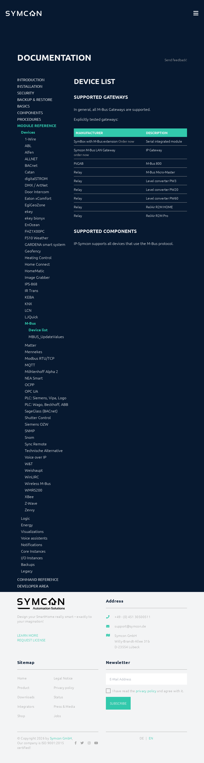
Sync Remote (36, 443)
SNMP (30, 430)
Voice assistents (34, 537)
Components (30, 112)
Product (23, 687)
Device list (38, 330)
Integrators (25, 706)
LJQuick (31, 316)
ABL (28, 145)
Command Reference (37, 579)
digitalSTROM (36, 178)
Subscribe (118, 703)
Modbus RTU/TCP (39, 358)
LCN (28, 310)
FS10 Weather (36, 237)
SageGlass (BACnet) (41, 410)
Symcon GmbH (61, 738)
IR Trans (31, 290)
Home (22, 678)
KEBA (29, 297)
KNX (28, 303)
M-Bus (30, 323)
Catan (29, 171)
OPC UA (31, 391)
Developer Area (33, 585)
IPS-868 (31, 283)
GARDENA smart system (45, 244)
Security (25, 92)
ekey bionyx (35, 218)
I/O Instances (32, 557)
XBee (29, 496)
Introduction (31, 79)
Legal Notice (63, 678)
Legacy (27, 570)
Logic (25, 518)
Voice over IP (35, 457)
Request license (31, 640)
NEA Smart (34, 378)
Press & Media (64, 706)
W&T (29, 463)
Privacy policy (64, 687)
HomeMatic (34, 270)
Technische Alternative (44, 450)
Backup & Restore (34, 99)
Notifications (31, 544)
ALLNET (31, 158)
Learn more (27, 635)
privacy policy (146, 690)
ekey (29, 211)
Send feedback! (176, 59)
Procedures (29, 119)
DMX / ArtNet (36, 185)
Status (58, 697)
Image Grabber (37, 277)
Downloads (26, 697)
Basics (23, 106)
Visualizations (32, 531)
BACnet (31, 165)
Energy (27, 524)
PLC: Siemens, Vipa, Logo (45, 397)
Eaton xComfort (38, 198)
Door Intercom (37, 191)
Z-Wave (31, 503)
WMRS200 (33, 489)
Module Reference (36, 125)
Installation (29, 86)
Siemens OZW (36, 424)
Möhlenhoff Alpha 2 (41, 371)
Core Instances (33, 551)
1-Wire (30, 138)
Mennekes (33, 351)
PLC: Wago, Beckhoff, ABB (46, 404)
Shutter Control (38, 417)
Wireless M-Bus (38, 483)
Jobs (57, 715)
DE (142, 738)
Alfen (29, 152)
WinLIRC (32, 476)
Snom (29, 437)
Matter (30, 345)
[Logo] (24, 13)
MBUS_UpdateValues (46, 336)
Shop (21, 715)
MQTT (30, 364)
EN (151, 738)
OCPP (29, 384)
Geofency (33, 250)
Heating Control (38, 257)
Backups (28, 564)
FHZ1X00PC (35, 231)
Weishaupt (34, 470)
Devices (28, 132)
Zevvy (30, 509)
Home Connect (37, 264)
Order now (126, 141)
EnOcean (32, 224)
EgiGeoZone (35, 204)
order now (81, 154)
